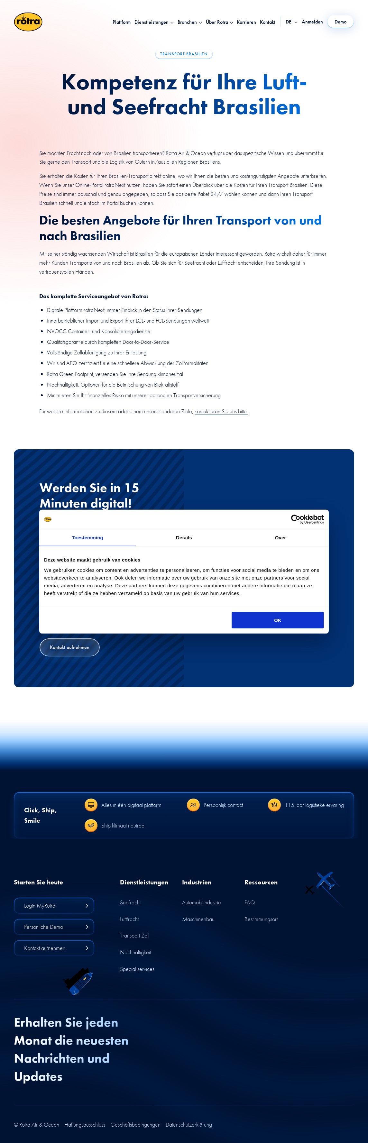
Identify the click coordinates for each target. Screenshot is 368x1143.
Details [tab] (184, 537)
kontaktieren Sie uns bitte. (221, 411)
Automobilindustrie (201, 902)
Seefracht (130, 902)
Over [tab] (280, 537)
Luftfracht (129, 919)
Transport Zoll (134, 935)
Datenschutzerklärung (189, 1125)
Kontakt (267, 22)
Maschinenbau (198, 919)
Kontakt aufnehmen (69, 647)
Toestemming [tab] (87, 537)
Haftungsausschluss (84, 1125)
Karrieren (246, 22)
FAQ (249, 902)
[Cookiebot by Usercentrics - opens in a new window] (296, 519)
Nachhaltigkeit (135, 952)
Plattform (122, 22)
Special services (137, 969)
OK (277, 620)
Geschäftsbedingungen (135, 1125)
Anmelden (312, 21)
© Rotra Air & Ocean (36, 1125)
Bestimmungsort (261, 919)
